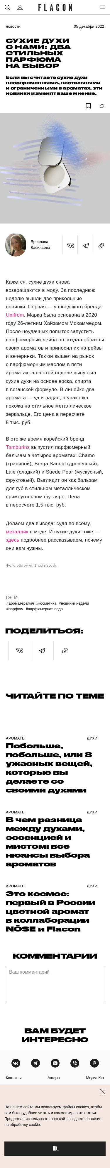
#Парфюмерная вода (44, 609)
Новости (13, 26)
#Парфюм (14, 609)
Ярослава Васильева (40, 244)
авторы (54, 1078)
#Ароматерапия (20, 603)
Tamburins (18, 447)
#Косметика (46, 603)
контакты (13, 1078)
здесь (12, 540)
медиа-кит (95, 1078)
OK (55, 1149)
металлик (18, 532)
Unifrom (15, 315)
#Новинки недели (74, 603)
